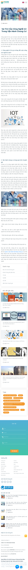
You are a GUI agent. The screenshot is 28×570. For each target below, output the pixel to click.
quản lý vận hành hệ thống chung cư (14, 251)
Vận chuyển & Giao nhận (19, 473)
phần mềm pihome (18, 398)
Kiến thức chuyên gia (8, 283)
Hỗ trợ (15, 468)
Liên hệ (2, 469)
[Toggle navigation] (26, 2)
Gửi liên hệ (14, 451)
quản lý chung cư (7, 398)
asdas (22, 409)
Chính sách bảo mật (18, 469)
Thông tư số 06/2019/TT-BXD (10, 407)
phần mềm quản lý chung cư (10, 395)
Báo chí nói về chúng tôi (8, 269)
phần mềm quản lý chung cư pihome (11, 400)
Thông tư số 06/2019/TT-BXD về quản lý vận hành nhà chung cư (13, 404)
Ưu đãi (4, 280)
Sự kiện (4, 278)
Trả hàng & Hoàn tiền (5, 473)
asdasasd (6, 412)
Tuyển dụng (16, 466)
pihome (20, 395)
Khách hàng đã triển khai (9, 272)
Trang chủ (3, 460)
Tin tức (4, 275)
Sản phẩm (3, 464)
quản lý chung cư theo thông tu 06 (11, 409)
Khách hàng (3, 466)
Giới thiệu (3, 462)
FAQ (14, 464)
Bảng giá (3, 468)
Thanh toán (3, 471)
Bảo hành (16, 471)
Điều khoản (3, 475)
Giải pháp (16, 462)
